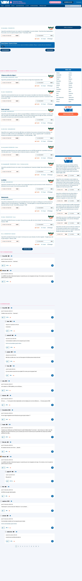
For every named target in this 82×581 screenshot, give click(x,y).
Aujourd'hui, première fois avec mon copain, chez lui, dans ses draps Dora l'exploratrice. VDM (22, 79)
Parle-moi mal (5, 109)
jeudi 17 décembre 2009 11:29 (7, 504)
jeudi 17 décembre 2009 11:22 (7, 273)
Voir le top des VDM (68, 114)
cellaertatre (9, 531)
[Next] (38, 546)
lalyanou (4, 395)
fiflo (3, 486)
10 (36, 546)
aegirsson (4, 501)
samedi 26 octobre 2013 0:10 (11, 535)
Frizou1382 (4, 256)
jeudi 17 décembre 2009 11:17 (7, 259)
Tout (2, 5)
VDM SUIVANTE (50, 50)
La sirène (3, 180)
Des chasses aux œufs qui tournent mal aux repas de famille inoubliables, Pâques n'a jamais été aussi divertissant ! (26, 45)
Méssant (4, 270)
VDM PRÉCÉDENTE (5, 50)
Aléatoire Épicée (20, 5)
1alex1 (8, 321)
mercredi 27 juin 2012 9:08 (11, 338)
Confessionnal (34, 5)
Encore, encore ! (27, 249)
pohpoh (9, 352)
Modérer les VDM (68, 2)
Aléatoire (7, 5)
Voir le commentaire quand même (13, 343)
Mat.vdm (4, 442)
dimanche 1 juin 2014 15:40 (11, 355)
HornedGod (5, 410)
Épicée (12, 5)
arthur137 (9, 335)
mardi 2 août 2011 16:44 (10, 474)
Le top (27, 5)
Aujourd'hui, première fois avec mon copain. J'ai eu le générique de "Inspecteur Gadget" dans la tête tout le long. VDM (26, 168)
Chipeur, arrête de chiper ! (8, 75)
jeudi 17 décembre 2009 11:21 (7, 413)
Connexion (78, 2)
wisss (3, 381)
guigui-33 (9, 471)
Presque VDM (43, 5)
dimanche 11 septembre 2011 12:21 (12, 324)
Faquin (4, 424)
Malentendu (4, 197)
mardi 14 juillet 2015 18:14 (10, 369)
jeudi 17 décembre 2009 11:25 (7, 489)
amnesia (4, 515)
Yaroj (8, 366)
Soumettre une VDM (55, 2)
